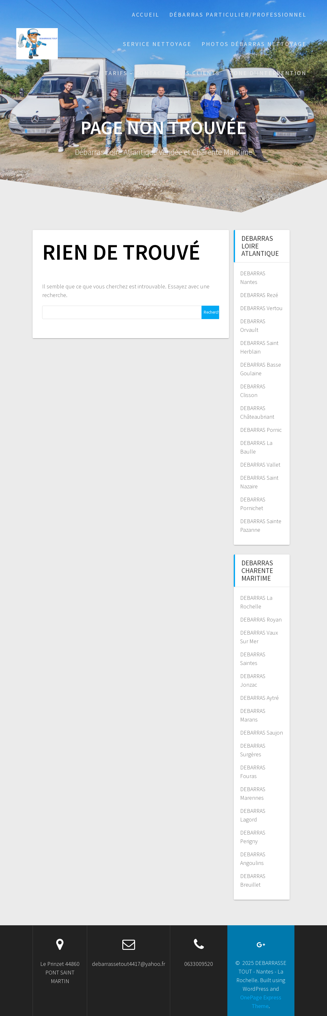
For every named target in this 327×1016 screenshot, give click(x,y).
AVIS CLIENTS (198, 73)
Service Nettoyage (157, 44)
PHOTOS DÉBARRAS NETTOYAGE (254, 44)
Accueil (145, 14)
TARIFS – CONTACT (135, 73)
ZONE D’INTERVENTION (268, 73)
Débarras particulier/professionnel (238, 14)
